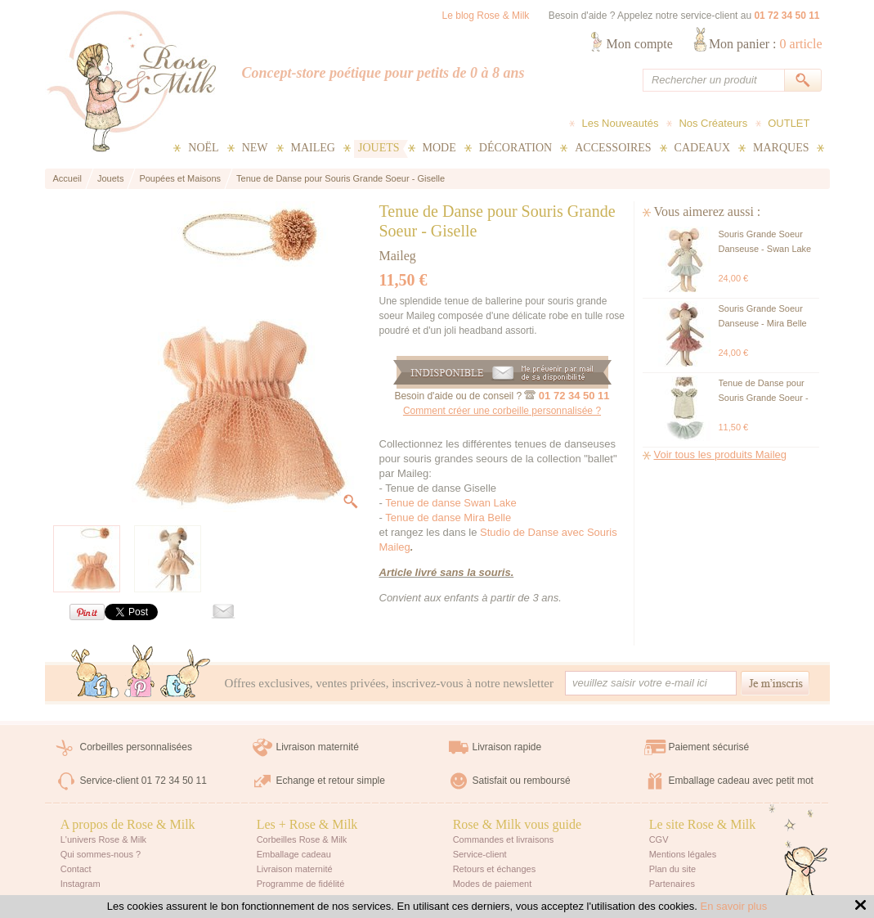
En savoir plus (734, 906)
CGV (659, 839)
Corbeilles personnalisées (136, 747)
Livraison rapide (507, 747)
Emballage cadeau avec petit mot (741, 780)
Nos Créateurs (713, 123)
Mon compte (640, 44)
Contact (76, 869)
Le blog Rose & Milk (486, 15)
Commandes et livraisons (503, 839)
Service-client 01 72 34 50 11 (143, 780)
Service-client (480, 854)
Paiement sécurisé (709, 747)
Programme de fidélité (301, 884)
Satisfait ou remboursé (522, 780)
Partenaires (672, 884)
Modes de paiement (492, 884)
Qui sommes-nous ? (101, 854)
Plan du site (672, 869)
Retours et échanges (494, 869)
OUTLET (788, 123)
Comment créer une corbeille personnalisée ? (502, 410)
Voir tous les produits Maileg (720, 454)
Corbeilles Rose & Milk (302, 839)
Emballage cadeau (294, 854)
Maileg (397, 256)
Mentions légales (683, 854)
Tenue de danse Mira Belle (448, 517)
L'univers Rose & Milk (103, 839)
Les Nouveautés (619, 123)
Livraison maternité (317, 747)
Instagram (81, 884)
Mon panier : (765, 44)
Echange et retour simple (330, 780)
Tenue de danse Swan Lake (450, 503)
